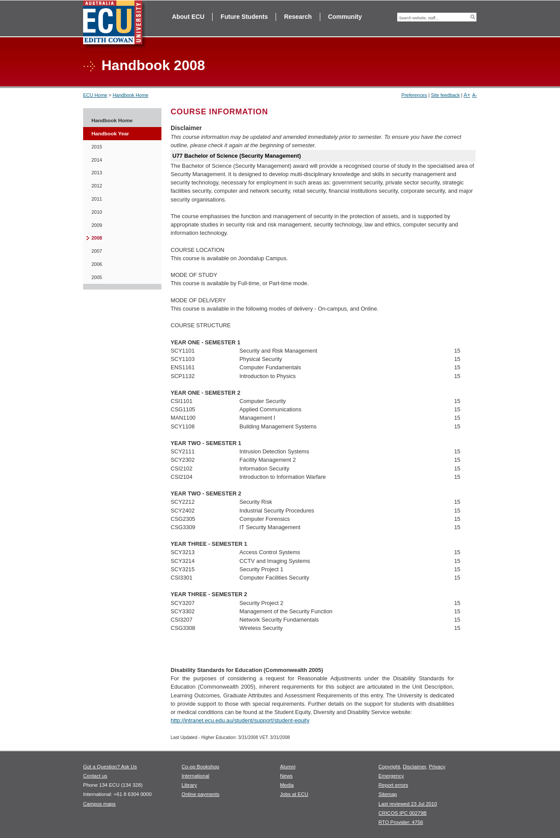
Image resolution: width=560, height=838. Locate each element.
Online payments (200, 794)
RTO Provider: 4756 (400, 822)
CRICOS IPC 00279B (402, 813)
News (286, 775)
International (195, 775)
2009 (96, 225)
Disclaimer (414, 766)
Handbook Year (110, 134)
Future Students (244, 16)
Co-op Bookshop (200, 766)
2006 (96, 264)
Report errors (393, 785)
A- (474, 95)
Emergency (391, 775)
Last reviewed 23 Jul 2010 (407, 803)
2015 (96, 146)
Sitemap (387, 794)
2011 (96, 199)
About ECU (188, 16)
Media (287, 785)
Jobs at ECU (294, 794)
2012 (96, 185)
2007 (96, 251)
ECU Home (95, 95)
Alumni (287, 766)
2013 (96, 172)
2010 (96, 212)
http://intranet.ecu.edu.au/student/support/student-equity (240, 720)
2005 (96, 277)
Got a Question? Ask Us (110, 766)
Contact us (95, 775)
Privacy (437, 766)
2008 (96, 237)
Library (189, 785)
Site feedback (445, 95)
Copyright (389, 766)
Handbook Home (130, 95)
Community (345, 16)
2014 (96, 160)
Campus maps (99, 803)
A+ (467, 95)
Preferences (414, 95)
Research (298, 16)
